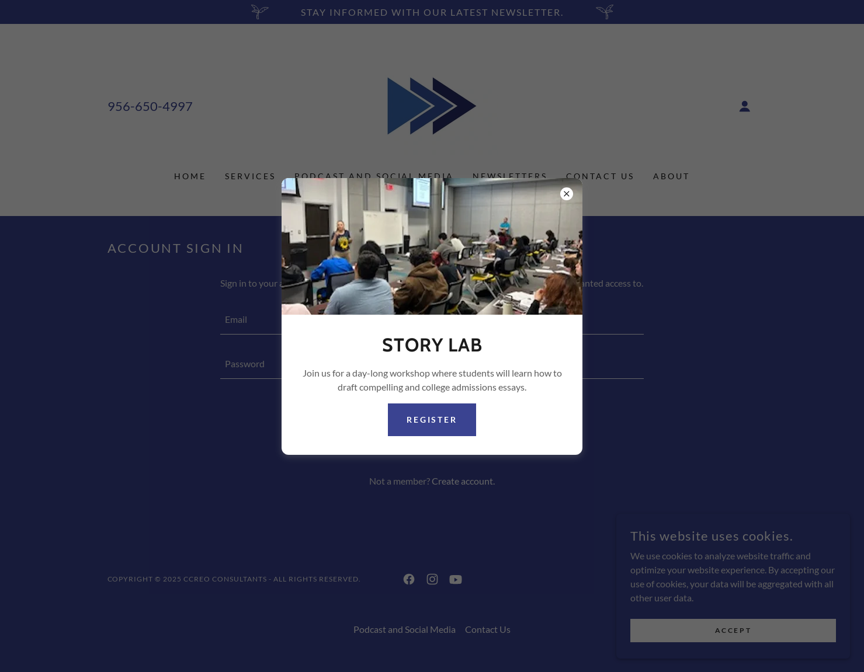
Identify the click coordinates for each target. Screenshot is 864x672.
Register (432, 419)
